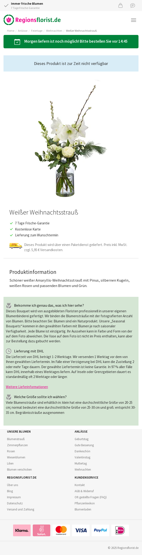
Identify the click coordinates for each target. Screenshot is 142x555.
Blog (10, 491)
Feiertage (36, 30)
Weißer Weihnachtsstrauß (81, 30)
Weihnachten (54, 30)
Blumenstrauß (16, 439)
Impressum (14, 497)
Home (10, 30)
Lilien (10, 463)
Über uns (12, 485)
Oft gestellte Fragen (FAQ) (91, 497)
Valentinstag (82, 457)
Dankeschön (82, 451)
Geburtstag (81, 439)
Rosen (11, 451)
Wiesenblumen (16, 457)
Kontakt (80, 485)
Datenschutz (15, 503)
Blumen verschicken (19, 470)
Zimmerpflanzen (17, 445)
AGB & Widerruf (84, 491)
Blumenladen (83, 509)
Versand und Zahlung (20, 509)
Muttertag (81, 463)
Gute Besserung (84, 445)
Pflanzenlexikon (85, 503)
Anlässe (22, 30)
